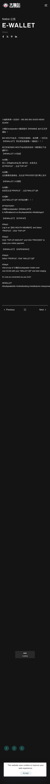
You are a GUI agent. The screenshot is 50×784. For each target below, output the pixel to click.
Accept (26, 773)
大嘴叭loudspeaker (22, 268)
